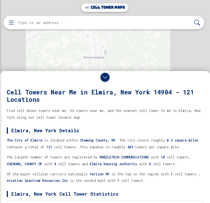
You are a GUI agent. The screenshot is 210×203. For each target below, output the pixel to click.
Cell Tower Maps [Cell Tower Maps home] (105, 7)
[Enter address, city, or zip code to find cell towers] (104, 22)
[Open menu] (11, 22)
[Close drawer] (105, 77)
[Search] (197, 22)
